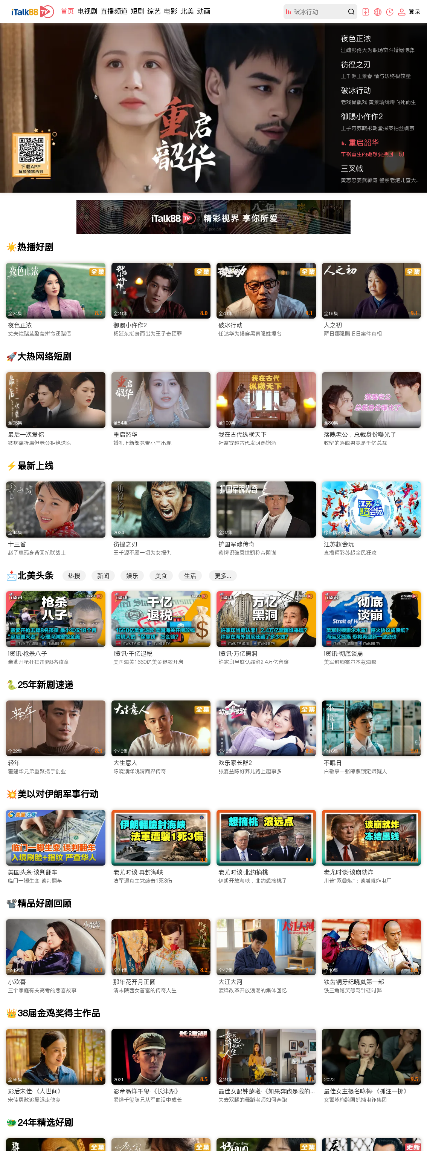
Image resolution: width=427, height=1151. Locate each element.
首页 (67, 11)
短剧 (137, 11)
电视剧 (87, 11)
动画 (203, 11)
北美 (187, 11)
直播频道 (114, 11)
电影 (170, 11)
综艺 (154, 11)
